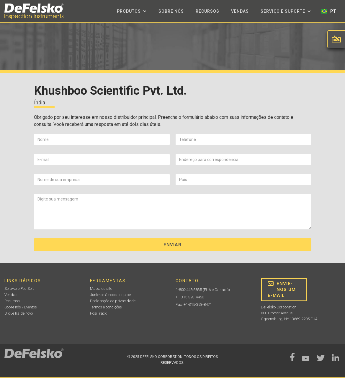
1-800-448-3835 (189, 289)
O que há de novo (18, 313)
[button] (132, 11)
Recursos (207, 11)
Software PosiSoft (19, 288)
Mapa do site (101, 288)
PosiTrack (98, 313)
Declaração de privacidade (112, 301)
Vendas (240, 11)
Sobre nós (171, 11)
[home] (33, 11)
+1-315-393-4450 (190, 297)
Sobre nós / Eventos (20, 307)
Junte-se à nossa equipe (110, 294)
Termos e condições (106, 307)
